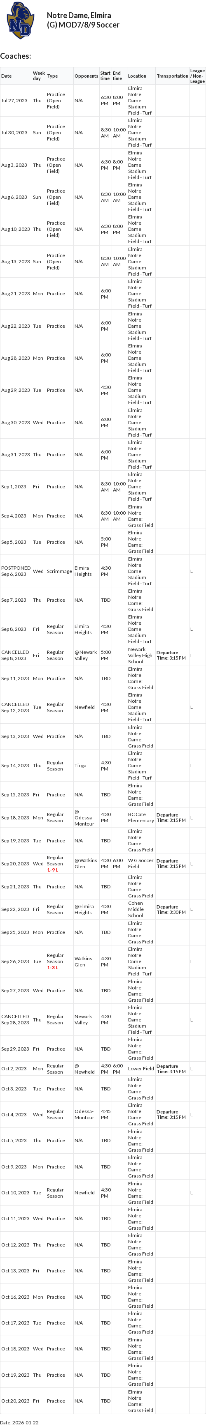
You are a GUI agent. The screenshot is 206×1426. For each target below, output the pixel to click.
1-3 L (52, 967)
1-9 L (52, 870)
